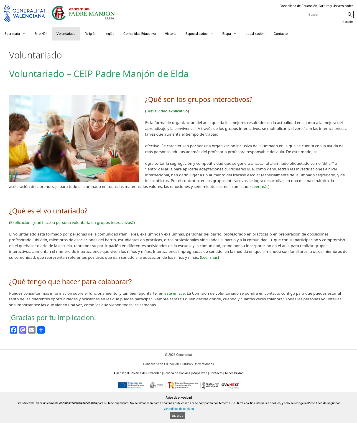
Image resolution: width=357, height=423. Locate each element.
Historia (170, 34)
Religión (90, 34)
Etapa (231, 34)
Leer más (260, 186)
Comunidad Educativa (139, 34)
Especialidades (202, 34)
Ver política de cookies (178, 408)
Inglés (109, 34)
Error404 (41, 34)
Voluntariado (66, 34)
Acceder (348, 21)
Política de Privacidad (146, 373)
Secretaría (17, 34)
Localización (255, 34)
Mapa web (199, 373)
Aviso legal (121, 373)
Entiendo (177, 415)
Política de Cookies (176, 373)
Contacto (281, 34)
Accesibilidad (234, 373)
